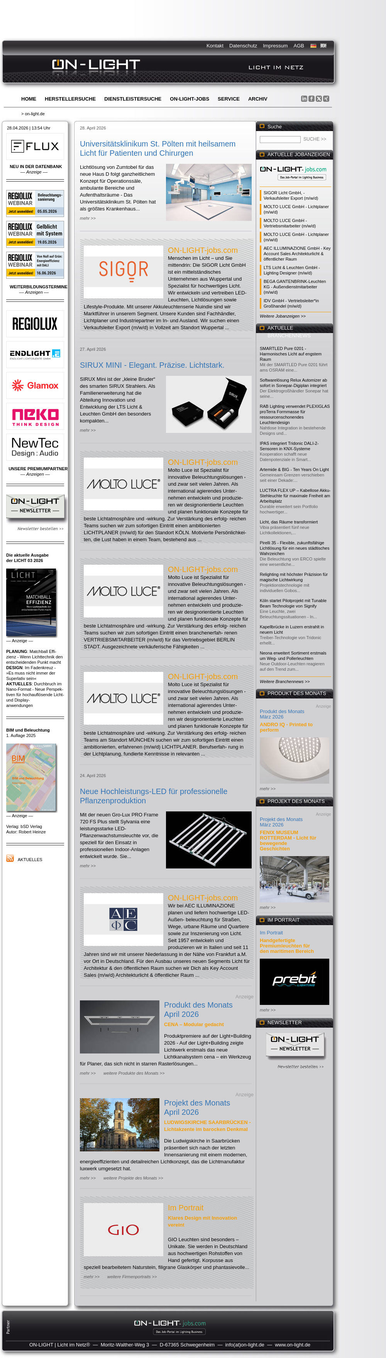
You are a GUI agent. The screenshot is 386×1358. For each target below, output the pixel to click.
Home (28, 99)
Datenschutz (243, 46)
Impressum (275, 46)
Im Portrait (185, 1207)
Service (229, 99)
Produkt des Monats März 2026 (282, 714)
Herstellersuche (70, 99)
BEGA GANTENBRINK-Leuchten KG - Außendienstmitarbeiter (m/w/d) (295, 286)
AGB (299, 46)
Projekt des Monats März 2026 (281, 822)
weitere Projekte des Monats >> (133, 1178)
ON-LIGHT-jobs (189, 99)
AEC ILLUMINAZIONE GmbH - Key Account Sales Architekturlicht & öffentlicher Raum (297, 253)
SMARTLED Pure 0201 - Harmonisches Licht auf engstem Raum (291, 354)
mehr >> (88, 218)
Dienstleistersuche (132, 99)
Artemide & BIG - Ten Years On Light (294, 469)
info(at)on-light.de (244, 1345)
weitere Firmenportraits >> (132, 1276)
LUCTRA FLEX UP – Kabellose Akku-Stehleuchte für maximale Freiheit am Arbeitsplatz (295, 495)
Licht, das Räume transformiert (289, 522)
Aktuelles (30, 859)
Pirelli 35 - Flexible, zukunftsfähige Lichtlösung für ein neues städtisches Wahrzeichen (294, 548)
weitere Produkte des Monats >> (133, 1073)
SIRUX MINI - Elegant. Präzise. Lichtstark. (152, 365)
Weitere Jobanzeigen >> (283, 316)
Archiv (257, 99)
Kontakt (215, 46)
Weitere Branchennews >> (285, 681)
